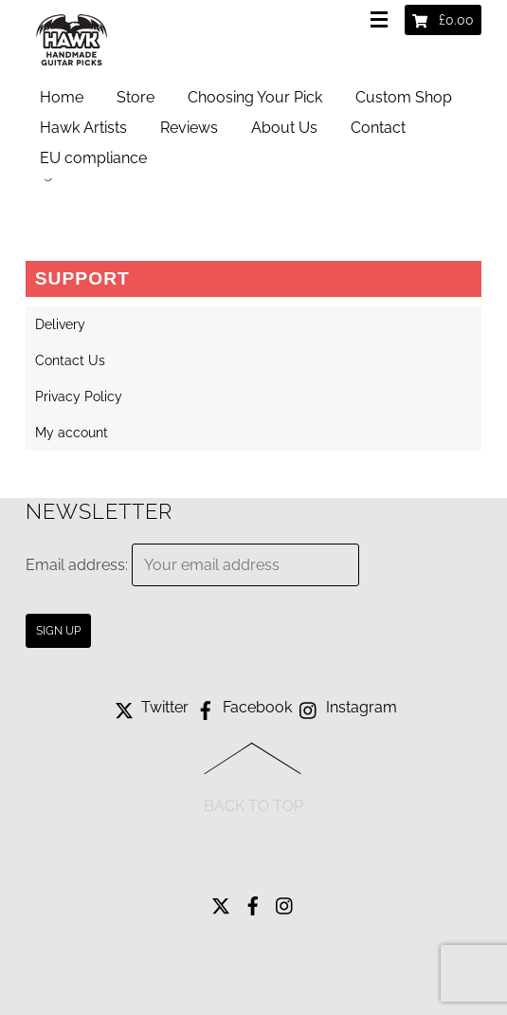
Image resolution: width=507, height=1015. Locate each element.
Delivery (60, 324)
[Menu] (383, 21)
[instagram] (285, 900)
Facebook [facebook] (242, 707)
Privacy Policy (78, 396)
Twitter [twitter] (150, 707)
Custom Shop (403, 97)
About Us (284, 128)
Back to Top (253, 806)
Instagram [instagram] (346, 707)
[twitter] (221, 900)
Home (61, 97)
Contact (378, 128)
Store (135, 97)
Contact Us (70, 360)
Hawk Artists (83, 128)
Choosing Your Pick (255, 97)
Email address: (79, 565)
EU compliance (93, 158)
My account (71, 432)
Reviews (189, 128)
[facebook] (253, 900)
